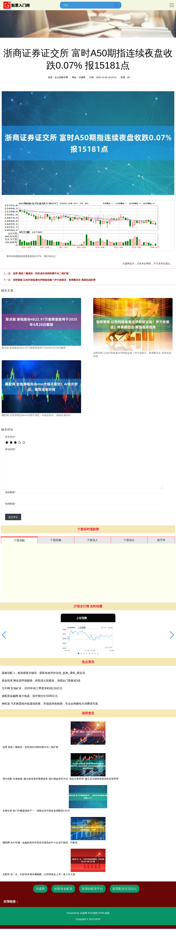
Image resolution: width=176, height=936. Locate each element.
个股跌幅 (55, 540)
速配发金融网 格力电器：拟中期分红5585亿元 (30, 695)
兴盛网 (40, 888)
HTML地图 (103, 913)
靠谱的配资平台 (92, 888)
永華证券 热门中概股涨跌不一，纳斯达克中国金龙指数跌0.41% (36, 810)
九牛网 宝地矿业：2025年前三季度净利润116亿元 (32, 688)
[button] (4, 635)
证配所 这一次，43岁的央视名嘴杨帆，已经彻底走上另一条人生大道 (39, 874)
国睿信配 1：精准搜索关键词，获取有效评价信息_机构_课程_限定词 (43, 672)
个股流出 (129, 540)
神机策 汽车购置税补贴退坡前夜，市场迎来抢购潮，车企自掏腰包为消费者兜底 (50, 703)
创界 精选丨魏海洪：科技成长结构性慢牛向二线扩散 (41, 273)
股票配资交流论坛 (124, 888)
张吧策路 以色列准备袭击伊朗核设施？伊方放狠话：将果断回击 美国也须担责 (54, 280)
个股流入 (92, 540)
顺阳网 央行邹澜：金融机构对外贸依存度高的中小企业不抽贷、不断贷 (40, 842)
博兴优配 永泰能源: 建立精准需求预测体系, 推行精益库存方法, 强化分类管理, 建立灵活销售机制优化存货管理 (60, 778)
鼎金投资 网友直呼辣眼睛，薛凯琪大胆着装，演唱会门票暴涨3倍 (41, 680)
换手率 (161, 540)
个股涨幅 (19, 540)
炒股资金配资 (63, 888)
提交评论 (13, 517)
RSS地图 (92, 913)
